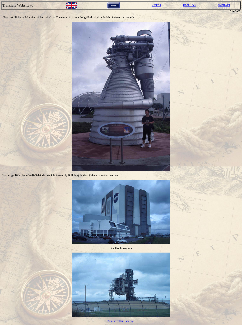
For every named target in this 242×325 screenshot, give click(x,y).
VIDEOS (156, 5)
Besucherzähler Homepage (121, 321)
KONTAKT (224, 5)
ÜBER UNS (189, 5)
